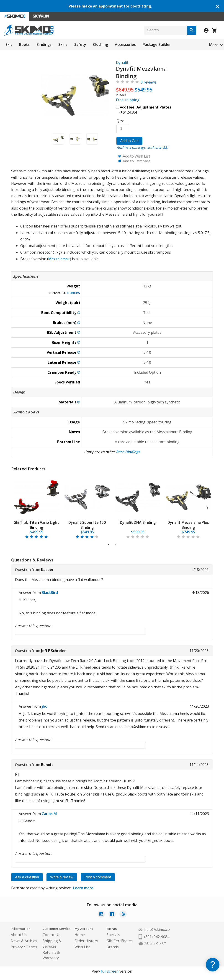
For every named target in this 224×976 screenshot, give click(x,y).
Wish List (82, 946)
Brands (112, 946)
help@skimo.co (157, 929)
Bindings (43, 44)
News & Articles (24, 940)
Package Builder (157, 44)
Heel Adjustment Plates (149, 107)
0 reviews (149, 82)
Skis (8, 44)
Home (80, 934)
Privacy (17, 946)
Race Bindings (128, 451)
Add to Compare (136, 160)
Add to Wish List (136, 156)
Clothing (100, 44)
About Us (19, 934)
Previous (16, 507)
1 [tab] (109, 545)
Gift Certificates (119, 940)
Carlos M (49, 813)
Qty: (120, 120)
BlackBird (50, 592)
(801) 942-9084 (156, 936)
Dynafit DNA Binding (138, 522)
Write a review (61, 877)
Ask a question (27, 877)
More (214, 44)
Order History (86, 940)
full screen (109, 971)
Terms (31, 946)
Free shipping (127, 99)
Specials (113, 934)
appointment (110, 6)
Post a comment (98, 877)
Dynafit (122, 62)
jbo (44, 706)
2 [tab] (115, 545)
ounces (73, 292)
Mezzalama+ (59, 258)
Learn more (83, 887)
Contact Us (52, 934)
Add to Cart (129, 141)
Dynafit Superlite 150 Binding (87, 525)
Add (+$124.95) (143, 110)
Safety (80, 44)
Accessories (125, 44)
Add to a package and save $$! (142, 147)
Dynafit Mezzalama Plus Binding (188, 525)
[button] (58, 139)
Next (207, 507)
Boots (24, 44)
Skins (62, 44)
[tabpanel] (36, 507)
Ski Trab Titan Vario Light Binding (36, 525)
